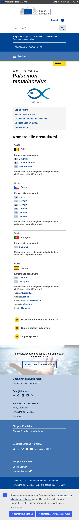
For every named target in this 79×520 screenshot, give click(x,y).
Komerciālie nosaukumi (46, 37)
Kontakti (61, 485)
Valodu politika (19, 481)
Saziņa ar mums (20, 408)
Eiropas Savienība (21, 471)
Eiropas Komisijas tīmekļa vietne (28, 431)
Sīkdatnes (53, 481)
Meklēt (62, 28)
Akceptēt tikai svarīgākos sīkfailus (54, 514)
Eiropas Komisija (20, 37)
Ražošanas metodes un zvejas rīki (31, 119)
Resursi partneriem (37, 481)
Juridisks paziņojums (46, 485)
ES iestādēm (19, 467)
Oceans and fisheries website (26, 383)
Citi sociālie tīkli (42, 449)
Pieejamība (18, 416)
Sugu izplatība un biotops (26, 123)
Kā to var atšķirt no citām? (65, 2)
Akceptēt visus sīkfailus (22, 514)
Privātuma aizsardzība (23, 412)
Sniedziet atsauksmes (39, 364)
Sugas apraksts (22, 127)
